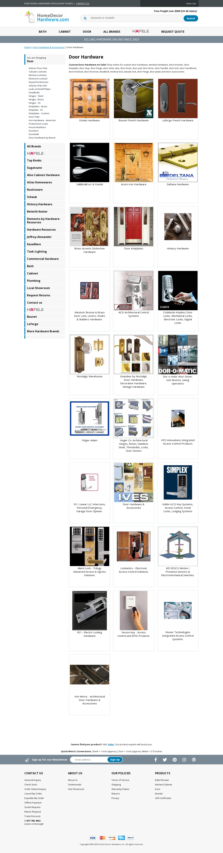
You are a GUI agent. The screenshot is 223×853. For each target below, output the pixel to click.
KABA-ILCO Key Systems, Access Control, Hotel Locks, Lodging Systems (177, 507)
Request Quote (172, 32)
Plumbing (33, 280)
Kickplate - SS (36, 109)
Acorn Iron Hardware (133, 184)
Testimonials (74, 784)
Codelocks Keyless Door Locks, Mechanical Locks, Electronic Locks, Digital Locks (178, 317)
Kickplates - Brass (38, 106)
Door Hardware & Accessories (49, 47)
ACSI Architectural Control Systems (133, 314)
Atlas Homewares (39, 182)
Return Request (32, 811)
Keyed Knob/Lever (38, 82)
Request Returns (38, 295)
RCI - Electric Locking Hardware (89, 634)
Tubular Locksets (38, 71)
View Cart (191, 3)
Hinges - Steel (36, 96)
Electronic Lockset (38, 78)
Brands (159, 793)
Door (87, 32)
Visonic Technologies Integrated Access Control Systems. (178, 635)
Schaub (32, 197)
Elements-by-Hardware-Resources (43, 220)
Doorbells (34, 134)
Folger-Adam (89, 440)
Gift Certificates (163, 798)
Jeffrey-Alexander (39, 237)
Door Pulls (34, 116)
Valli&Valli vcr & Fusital (89, 184)
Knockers (34, 130)
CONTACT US (82, 3)
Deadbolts (34, 92)
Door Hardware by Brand (42, 137)
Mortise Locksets (38, 75)
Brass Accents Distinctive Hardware (89, 250)
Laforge (32, 324)
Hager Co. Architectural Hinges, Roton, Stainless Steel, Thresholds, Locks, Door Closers (134, 445)
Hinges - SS (35, 102)
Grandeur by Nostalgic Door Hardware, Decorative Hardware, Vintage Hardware (133, 381)
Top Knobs (34, 160)
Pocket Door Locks (38, 123)
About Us (73, 780)
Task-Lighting (37, 251)
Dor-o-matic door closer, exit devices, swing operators (178, 380)
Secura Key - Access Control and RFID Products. (133, 634)
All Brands (111, 32)
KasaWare (34, 244)
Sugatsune (34, 167)
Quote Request (32, 807)
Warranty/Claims (120, 789)
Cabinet (65, 32)
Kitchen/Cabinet (163, 784)
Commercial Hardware (43, 259)
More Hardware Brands (43, 331)
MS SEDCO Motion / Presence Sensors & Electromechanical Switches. (177, 571)
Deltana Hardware (178, 184)
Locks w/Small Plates (40, 89)
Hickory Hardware (178, 248)
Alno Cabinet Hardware (43, 175)
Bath (43, 32)
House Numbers (37, 127)
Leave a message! (34, 822)
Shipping (116, 784)
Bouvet (32, 316)
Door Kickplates (133, 248)
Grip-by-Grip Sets (38, 85)
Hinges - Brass (36, 99)
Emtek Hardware (89, 120)
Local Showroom (38, 288)
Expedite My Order (34, 798)
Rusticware (35, 189)
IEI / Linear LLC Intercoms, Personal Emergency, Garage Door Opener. (90, 507)
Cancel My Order (33, 793)
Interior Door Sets (38, 68)
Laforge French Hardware (177, 120)
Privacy (115, 798)
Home (27, 47)
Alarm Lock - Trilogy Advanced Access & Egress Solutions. (89, 571)
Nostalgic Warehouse (89, 376)
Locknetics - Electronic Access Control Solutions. (134, 569)
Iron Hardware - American (42, 120)
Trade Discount (32, 816)
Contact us (34, 302)
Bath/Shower (162, 780)
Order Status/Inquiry (35, 789)
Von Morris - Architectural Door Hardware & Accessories (89, 700)
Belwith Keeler (37, 211)
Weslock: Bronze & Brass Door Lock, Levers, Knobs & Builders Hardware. (89, 316)
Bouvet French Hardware (133, 120)
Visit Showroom (76, 789)
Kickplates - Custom (39, 113)
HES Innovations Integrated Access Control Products (178, 441)
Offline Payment (32, 802)
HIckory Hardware (39, 204)
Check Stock (30, 784)
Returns (116, 793)
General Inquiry (32, 780)
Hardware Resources (41, 229)
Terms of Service (120, 780)
